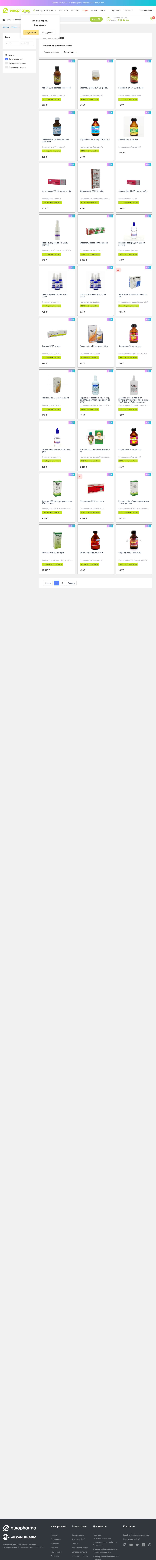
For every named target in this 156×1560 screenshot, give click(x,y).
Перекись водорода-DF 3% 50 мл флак (56, 451)
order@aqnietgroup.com (139, 1535)
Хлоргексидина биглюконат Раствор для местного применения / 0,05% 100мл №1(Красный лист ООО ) (133, 402)
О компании (56, 1539)
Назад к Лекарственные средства (58, 47)
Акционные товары (51, 53)
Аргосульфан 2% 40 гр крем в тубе (56, 192)
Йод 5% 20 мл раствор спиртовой (56, 89)
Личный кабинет (146, 10)
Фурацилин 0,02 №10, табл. (92, 192)
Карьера (54, 1547)
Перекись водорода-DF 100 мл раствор (131, 245)
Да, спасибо (31, 32)
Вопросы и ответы (79, 1552)
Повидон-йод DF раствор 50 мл (55, 399)
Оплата (75, 1543)
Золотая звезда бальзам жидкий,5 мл (95, 451)
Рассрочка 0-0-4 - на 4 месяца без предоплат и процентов (78, 2)
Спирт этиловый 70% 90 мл (91, 554)
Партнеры (55, 1556)
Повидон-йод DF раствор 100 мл (94, 347)
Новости (54, 1535)
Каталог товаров (12, 19)
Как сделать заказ (80, 1547)
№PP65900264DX (18, 1544)
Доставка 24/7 (78, 1539)
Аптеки (94, 10)
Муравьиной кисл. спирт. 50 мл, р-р (95, 140)
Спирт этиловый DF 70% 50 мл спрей (54, 296)
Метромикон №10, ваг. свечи (92, 502)
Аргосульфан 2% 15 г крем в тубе (132, 192)
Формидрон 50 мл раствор (130, 450)
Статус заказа (128, 10)
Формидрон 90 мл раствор (130, 347)
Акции (85, 10)
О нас (102, 10)
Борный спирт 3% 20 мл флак (130, 89)
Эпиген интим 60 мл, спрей (53, 554)
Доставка (75, 10)
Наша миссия (56, 1552)
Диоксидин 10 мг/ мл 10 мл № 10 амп (132, 296)
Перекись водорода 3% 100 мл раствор (55, 245)
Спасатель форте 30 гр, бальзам (94, 244)
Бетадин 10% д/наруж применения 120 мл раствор (133, 503)
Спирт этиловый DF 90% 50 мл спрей (93, 296)
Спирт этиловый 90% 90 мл (129, 554)
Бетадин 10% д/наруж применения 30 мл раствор (57, 503)
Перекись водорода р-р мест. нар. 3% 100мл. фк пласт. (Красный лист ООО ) (95, 401)
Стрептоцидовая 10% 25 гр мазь (94, 89)
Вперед (71, 584)
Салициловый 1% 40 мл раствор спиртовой (55, 141)
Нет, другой (47, 32)
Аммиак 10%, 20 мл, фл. (128, 140)
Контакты (63, 10)
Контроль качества (80, 1556)
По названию (69, 53)
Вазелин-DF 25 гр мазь (51, 347)
